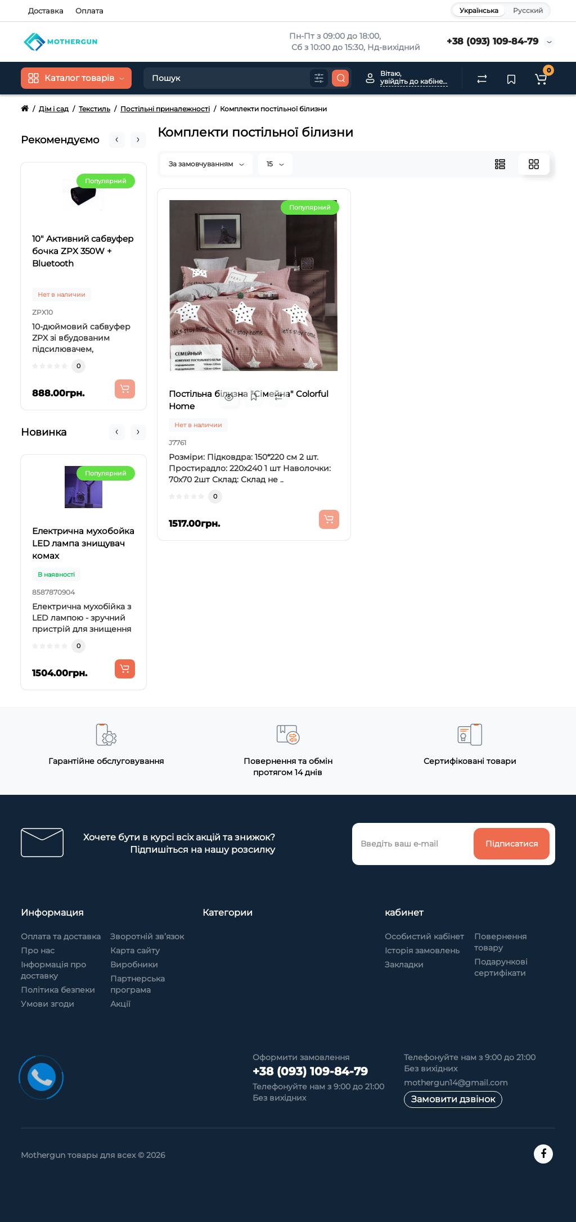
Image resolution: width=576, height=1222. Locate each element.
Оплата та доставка (61, 936)
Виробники (134, 965)
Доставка (46, 10)
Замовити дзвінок (453, 1099)
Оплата (89, 10)
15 (275, 164)
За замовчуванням (206, 164)
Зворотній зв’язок (147, 936)
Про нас (38, 950)
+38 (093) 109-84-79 (492, 41)
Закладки (404, 965)
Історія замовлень (422, 950)
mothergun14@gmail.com (456, 1083)
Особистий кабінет (424, 936)
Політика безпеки (58, 990)
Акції (120, 1004)
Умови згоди (47, 1004)
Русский (528, 10)
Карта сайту (135, 950)
